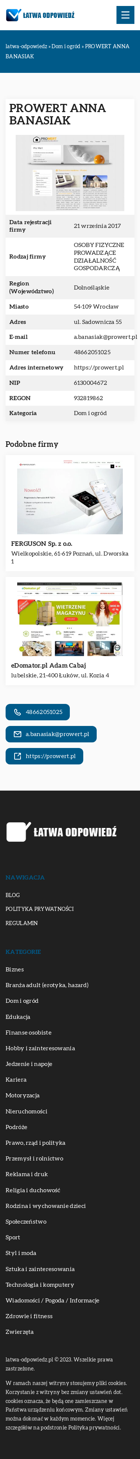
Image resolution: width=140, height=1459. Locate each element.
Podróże (16, 1127)
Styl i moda (21, 1253)
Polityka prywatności (40, 909)
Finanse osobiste (29, 1033)
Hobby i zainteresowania (40, 1048)
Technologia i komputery (40, 1285)
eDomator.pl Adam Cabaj (48, 665)
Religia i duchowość (33, 1190)
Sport (13, 1237)
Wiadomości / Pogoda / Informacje (53, 1301)
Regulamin (22, 923)
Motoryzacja (23, 1095)
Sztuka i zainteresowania (40, 1269)
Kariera (16, 1080)
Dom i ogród (90, 413)
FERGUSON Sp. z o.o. (41, 544)
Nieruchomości (26, 1112)
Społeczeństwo (26, 1222)
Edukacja (18, 1017)
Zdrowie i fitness (29, 1316)
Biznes (15, 970)
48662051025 (92, 352)
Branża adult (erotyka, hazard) (47, 985)
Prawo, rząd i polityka (36, 1143)
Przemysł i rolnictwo (34, 1159)
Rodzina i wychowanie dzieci (46, 1206)
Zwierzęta (20, 1332)
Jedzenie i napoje (29, 1064)
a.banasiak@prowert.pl (105, 337)
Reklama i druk (27, 1174)
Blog (13, 895)
